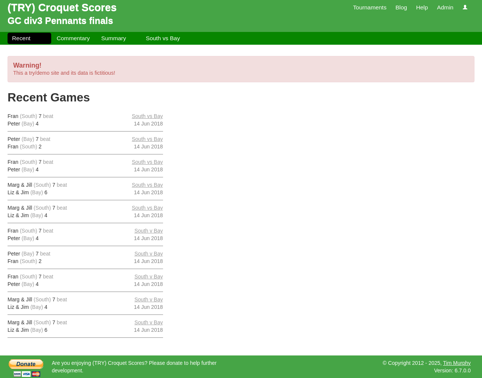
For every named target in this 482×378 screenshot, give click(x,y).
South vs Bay (163, 38)
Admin (445, 7)
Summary (113, 38)
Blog (401, 7)
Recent (21, 38)
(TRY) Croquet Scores (62, 7)
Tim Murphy (457, 363)
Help (422, 7)
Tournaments (369, 7)
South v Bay (148, 231)
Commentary (73, 38)
